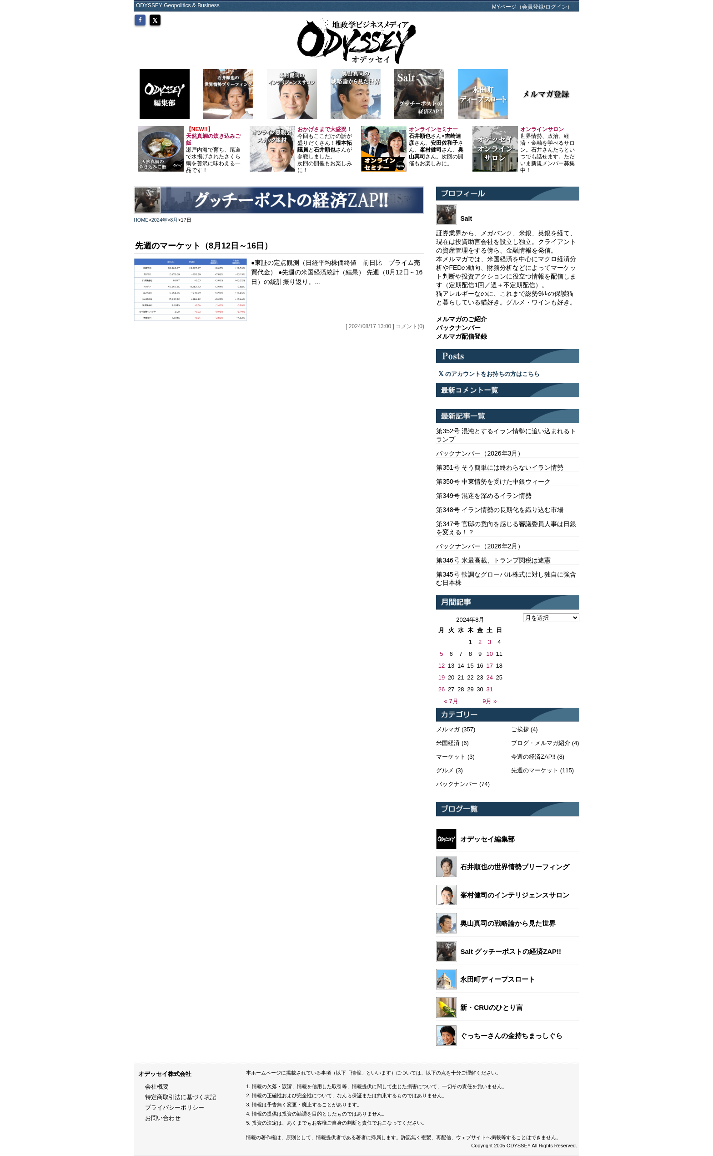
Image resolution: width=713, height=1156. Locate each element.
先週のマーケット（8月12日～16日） (203, 245)
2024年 (159, 220)
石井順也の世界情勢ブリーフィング (514, 867)
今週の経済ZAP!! (533, 756)
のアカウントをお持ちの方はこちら (489, 373)
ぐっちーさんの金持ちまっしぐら (511, 1035)
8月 (174, 220)
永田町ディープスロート (497, 979)
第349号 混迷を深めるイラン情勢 (483, 495)
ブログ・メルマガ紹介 (540, 743)
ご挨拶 (520, 729)
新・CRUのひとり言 (491, 1007)
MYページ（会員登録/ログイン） (532, 7)
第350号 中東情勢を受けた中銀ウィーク (493, 481)
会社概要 (157, 1086)
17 (489, 665)
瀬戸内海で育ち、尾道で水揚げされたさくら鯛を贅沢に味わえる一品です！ (213, 149)
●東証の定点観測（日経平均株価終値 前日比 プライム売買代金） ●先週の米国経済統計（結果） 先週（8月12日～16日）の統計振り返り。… (336, 272)
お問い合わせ (163, 1118)
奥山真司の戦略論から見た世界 (508, 923)
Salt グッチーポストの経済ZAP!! (510, 951)
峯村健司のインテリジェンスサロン (514, 895)
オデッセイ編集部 (487, 839)
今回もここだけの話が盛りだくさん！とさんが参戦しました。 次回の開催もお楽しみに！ (324, 149)
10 (489, 653)
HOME (141, 220)
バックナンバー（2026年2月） (480, 546)
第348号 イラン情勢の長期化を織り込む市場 (499, 509)
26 (441, 689)
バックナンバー (456, 784)
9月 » (489, 701)
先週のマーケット (534, 770)
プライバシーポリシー (174, 1107)
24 (489, 677)
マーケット (451, 756)
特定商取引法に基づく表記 (180, 1097)
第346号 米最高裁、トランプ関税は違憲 (493, 560)
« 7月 (451, 701)
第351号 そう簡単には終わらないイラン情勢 (499, 467)
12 (441, 665)
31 (489, 689)
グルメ (445, 770)
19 (441, 677)
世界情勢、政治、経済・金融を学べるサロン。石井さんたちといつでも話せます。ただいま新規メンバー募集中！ (547, 149)
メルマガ (448, 729)
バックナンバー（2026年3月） (480, 453)
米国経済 (448, 743)
